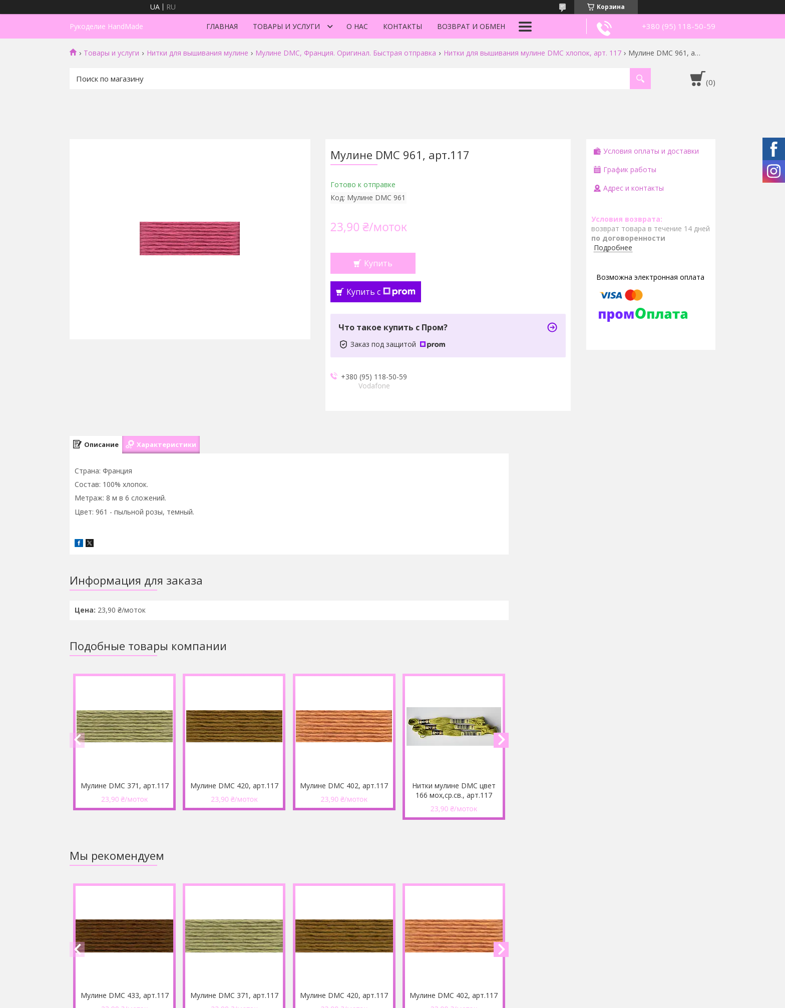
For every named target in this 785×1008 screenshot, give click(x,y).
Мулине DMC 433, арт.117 (125, 995)
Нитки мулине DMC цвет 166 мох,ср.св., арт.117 (454, 790)
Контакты (402, 26)
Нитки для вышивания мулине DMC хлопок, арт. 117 (532, 53)
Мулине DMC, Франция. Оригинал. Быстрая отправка (345, 53)
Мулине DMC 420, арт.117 (234, 785)
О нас (357, 26)
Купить (378, 263)
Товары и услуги (286, 26)
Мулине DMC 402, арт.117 (344, 785)
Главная (222, 26)
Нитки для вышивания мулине (197, 53)
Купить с (381, 291)
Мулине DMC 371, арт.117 (125, 785)
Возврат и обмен (471, 26)
